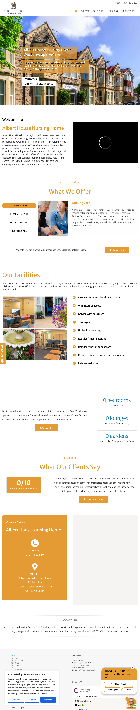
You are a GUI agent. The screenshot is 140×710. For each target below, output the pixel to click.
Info (13, 668)
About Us (15, 663)
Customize (16, 700)
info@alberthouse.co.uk (86, 670)
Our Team (15, 665)
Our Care (15, 658)
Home (13, 656)
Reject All (32, 700)
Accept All (48, 700)
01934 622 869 (35, 554)
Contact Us (133, 3)
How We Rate (16, 670)
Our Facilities (17, 660)
